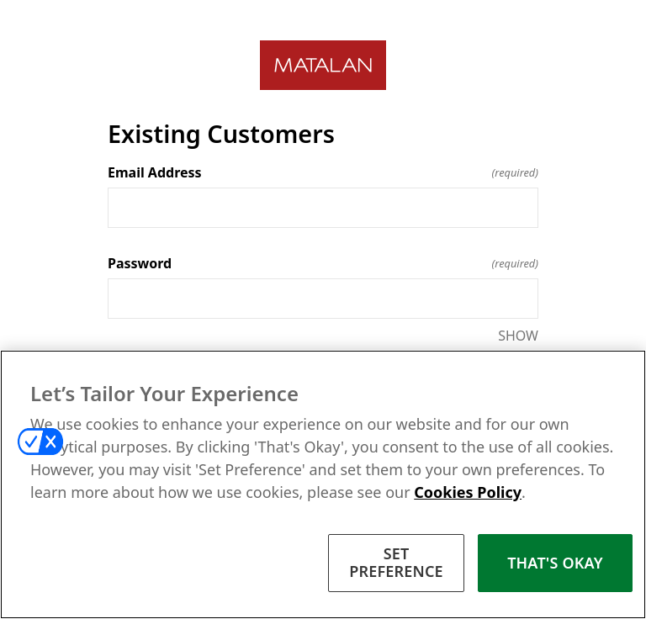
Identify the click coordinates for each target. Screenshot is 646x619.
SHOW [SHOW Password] (518, 335)
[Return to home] (323, 65)
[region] (323, 484)
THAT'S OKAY (555, 563)
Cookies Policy (468, 492)
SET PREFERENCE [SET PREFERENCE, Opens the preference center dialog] (396, 562)
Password (323, 263)
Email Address (323, 172)
